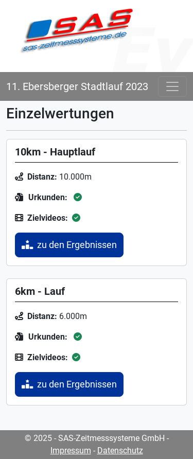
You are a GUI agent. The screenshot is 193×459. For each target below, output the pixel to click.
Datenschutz (120, 450)
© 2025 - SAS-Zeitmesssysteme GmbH (95, 438)
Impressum (70, 450)
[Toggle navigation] (172, 86)
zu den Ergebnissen (69, 245)
